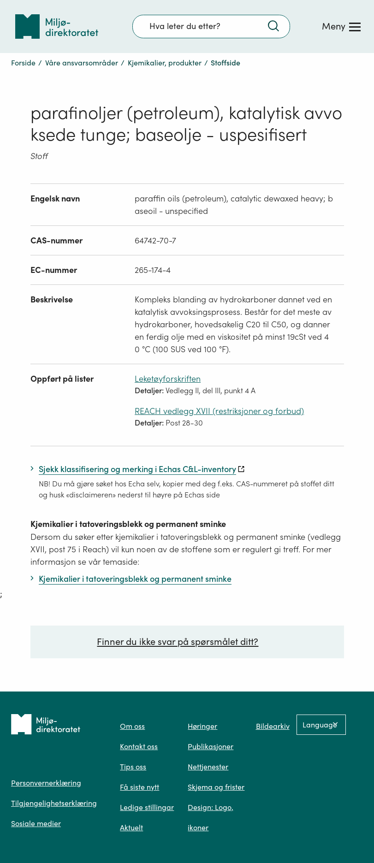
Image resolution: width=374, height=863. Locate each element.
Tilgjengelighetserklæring (54, 803)
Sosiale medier (36, 823)
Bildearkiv (273, 726)
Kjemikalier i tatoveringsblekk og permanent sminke (128, 524)
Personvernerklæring (46, 782)
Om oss (132, 726)
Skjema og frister (216, 787)
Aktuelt (131, 827)
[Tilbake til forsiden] (56, 26)
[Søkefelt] (211, 26)
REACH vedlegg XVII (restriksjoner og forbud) (219, 411)
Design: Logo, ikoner (210, 817)
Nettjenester (208, 766)
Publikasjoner (210, 746)
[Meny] (341, 26)
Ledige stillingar (147, 807)
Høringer (202, 726)
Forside (23, 62)
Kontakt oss (139, 746)
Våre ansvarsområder (81, 62)
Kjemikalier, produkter (165, 62)
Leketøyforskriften (168, 378)
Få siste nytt (139, 787)
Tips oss (133, 766)
